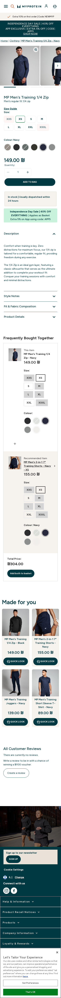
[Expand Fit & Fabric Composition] (30, 307)
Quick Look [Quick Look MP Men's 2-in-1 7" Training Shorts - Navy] (45, 661)
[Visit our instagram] (6, 890)
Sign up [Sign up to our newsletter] (13, 859)
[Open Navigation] (5, 6)
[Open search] (12, 6)
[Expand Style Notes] (30, 296)
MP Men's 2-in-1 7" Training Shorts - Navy (45, 643)
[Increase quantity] (27, 172)
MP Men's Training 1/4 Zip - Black (15, 641)
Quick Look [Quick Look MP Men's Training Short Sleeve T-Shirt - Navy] (45, 722)
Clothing (14, 40)
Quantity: (9, 165)
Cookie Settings (13, 869)
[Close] (57, 952)
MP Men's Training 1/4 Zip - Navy (40, 40)
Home (4, 40)
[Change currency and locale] (30, 877)
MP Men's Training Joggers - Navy (15, 701)
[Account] (46, 6)
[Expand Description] (30, 234)
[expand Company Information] (20, 933)
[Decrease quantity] (8, 172)
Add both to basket (21, 573)
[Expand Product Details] (30, 317)
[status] (18, 172)
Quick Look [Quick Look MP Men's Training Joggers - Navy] (15, 722)
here (25, 976)
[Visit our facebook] (14, 890)
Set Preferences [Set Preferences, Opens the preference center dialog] (30, 983)
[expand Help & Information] (18, 901)
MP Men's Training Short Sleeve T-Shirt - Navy (45, 703)
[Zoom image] (35, 49)
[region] (30, 973)
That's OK (30, 992)
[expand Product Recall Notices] (21, 912)
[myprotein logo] (29, 6)
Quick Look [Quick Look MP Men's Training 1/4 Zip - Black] (15, 661)
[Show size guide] (11, 109)
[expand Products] (11, 922)
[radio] (9, 119)
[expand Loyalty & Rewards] (18, 943)
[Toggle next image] (57, 65)
